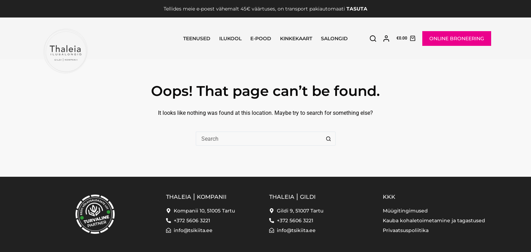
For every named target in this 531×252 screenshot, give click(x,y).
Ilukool (230, 38)
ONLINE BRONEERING (456, 38)
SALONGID (334, 38)
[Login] (386, 38)
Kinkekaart (296, 38)
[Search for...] (259, 139)
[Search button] (329, 139)
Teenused (196, 38)
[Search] (373, 38)
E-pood (260, 38)
